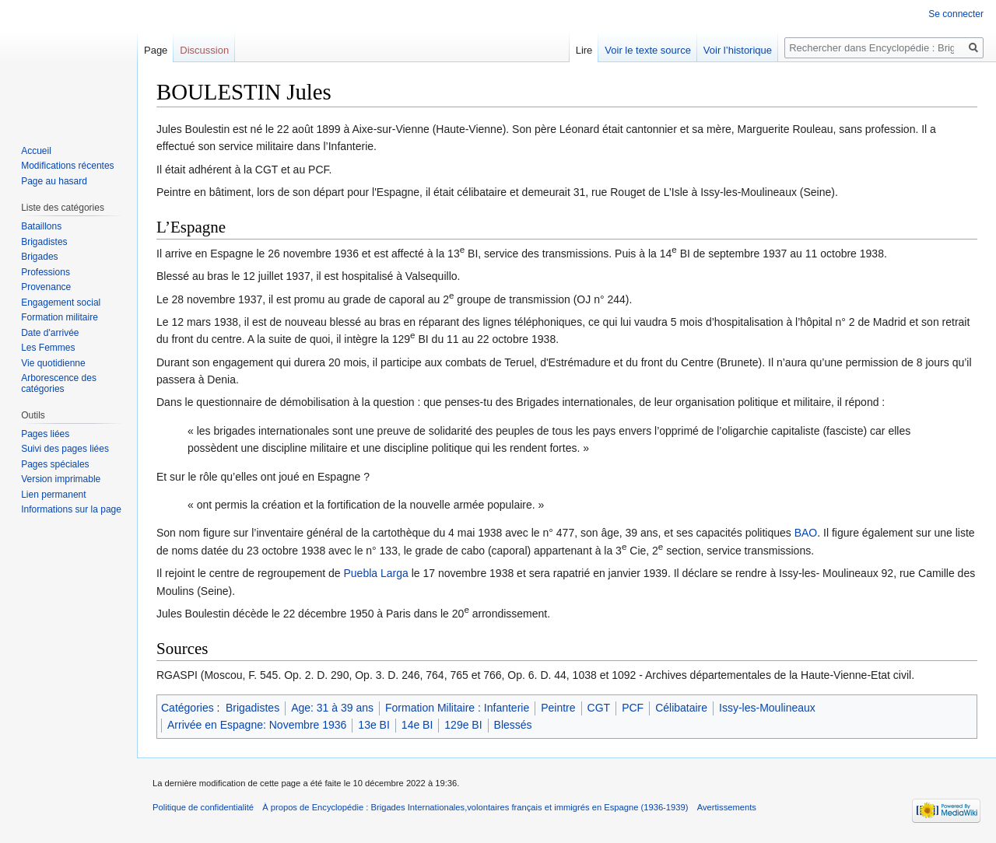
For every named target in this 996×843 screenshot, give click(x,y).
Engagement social (60, 302)
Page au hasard (54, 181)
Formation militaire (59, 317)
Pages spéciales (55, 464)
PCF (633, 707)
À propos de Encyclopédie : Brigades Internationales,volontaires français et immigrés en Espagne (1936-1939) (475, 807)
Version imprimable (60, 479)
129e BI (463, 725)
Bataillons (41, 226)
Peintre (558, 707)
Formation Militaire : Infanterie (457, 707)
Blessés (513, 725)
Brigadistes (252, 707)
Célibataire (681, 707)
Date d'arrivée (50, 332)
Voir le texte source (648, 50)
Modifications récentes (67, 165)
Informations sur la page (71, 509)
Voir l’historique (737, 50)
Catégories (187, 707)
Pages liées (45, 433)
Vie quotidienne (53, 363)
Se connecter (956, 14)
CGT (599, 707)
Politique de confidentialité (203, 807)
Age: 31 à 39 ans (332, 707)
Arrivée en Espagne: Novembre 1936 (256, 725)
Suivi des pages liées (65, 448)
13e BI (373, 725)
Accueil (36, 150)
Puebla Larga (375, 573)
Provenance (46, 287)
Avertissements (726, 807)
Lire (584, 50)
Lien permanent (53, 494)
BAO (806, 532)
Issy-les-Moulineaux (767, 707)
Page (155, 50)
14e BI (417, 725)
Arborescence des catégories (58, 383)
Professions (45, 272)
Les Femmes (48, 347)
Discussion (204, 50)
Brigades (39, 256)
